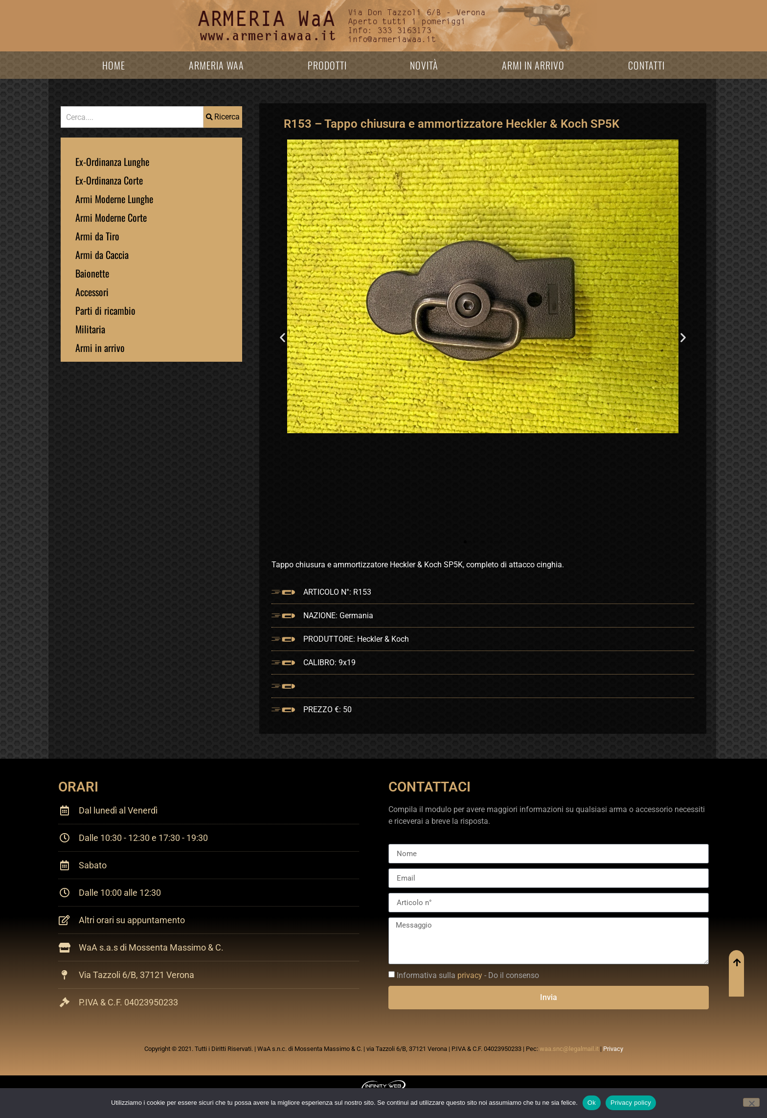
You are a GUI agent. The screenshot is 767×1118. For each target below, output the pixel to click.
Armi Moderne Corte (111, 217)
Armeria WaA (216, 65)
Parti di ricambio (105, 310)
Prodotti (327, 65)
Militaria (90, 329)
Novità (424, 65)
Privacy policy (630, 1102)
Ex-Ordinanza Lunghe (112, 161)
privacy (469, 975)
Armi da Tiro (97, 236)
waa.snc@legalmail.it (569, 1048)
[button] (282, 337)
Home (113, 65)
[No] (751, 1102)
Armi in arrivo (533, 65)
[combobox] (132, 117)
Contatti (646, 65)
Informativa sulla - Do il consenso (468, 975)
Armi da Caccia (102, 254)
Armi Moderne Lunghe (114, 198)
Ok (591, 1102)
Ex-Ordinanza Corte (109, 180)
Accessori (92, 291)
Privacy (613, 1048)
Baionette (92, 273)
